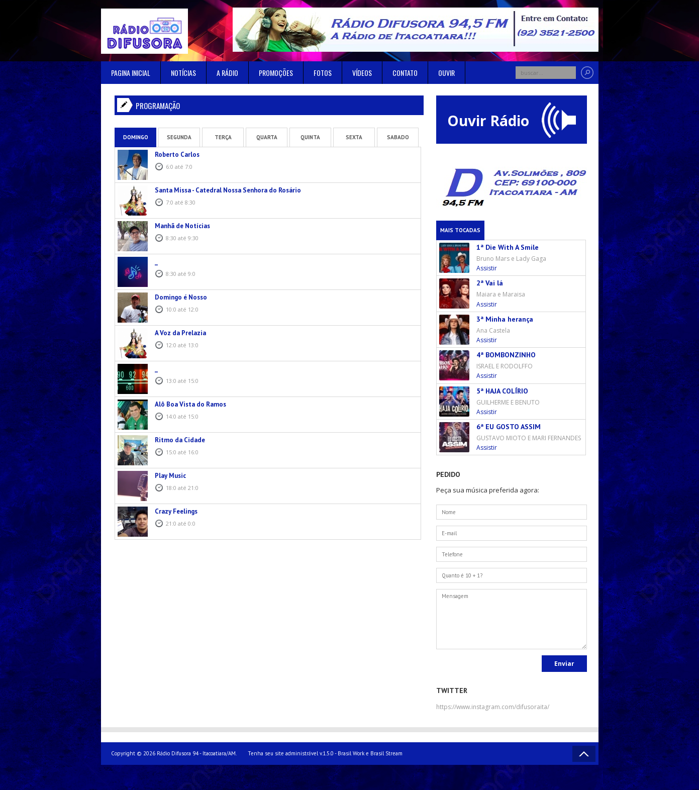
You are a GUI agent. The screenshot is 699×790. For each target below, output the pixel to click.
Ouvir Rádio (511, 120)
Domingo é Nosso (181, 297)
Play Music (170, 475)
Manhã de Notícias (182, 226)
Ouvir (446, 72)
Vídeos (362, 72)
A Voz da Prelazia (180, 333)
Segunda (179, 137)
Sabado (398, 137)
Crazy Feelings (176, 511)
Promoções (276, 72)
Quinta (310, 137)
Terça (223, 137)
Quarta (266, 137)
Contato (405, 72)
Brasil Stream (386, 753)
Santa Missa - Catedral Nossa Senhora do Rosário (228, 190)
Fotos (323, 72)
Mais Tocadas (460, 230)
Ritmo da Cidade (180, 440)
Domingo (135, 137)
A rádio (227, 72)
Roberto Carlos (177, 154)
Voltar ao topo (583, 754)
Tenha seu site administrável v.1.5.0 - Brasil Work (306, 753)
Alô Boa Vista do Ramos (190, 404)
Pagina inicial (130, 72)
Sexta (354, 137)
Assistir (486, 268)
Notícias (183, 72)
